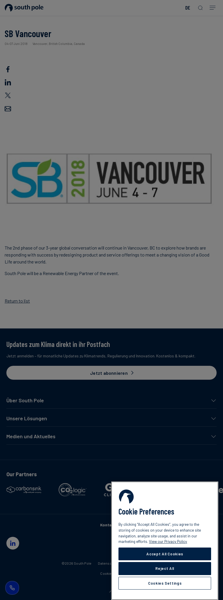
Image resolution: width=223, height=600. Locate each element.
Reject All (164, 568)
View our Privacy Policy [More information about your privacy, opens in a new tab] (168, 541)
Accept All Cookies (164, 554)
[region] (164, 540)
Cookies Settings (165, 583)
